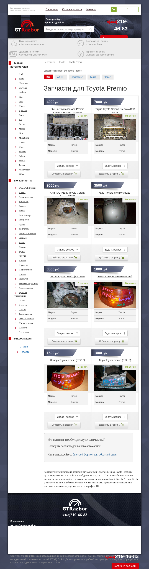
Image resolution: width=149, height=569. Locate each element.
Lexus (19, 124)
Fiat (18, 97)
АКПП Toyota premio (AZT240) (67, 276)
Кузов (19, 251)
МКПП (20, 256)
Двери (19, 224)
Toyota (19, 165)
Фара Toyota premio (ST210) (115, 360)
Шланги (20, 327)
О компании (52, 9)
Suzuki (19, 160)
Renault (20, 151)
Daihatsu (20, 92)
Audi (19, 74)
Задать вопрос (67, 165)
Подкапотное (23, 269)
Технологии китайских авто (26, 547)
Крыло (19, 247)
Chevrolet (21, 83)
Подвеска (21, 265)
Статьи (24, 346)
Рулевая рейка (23, 288)
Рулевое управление (20, 294)
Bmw (19, 78)
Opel (18, 147)
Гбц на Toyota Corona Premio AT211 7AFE (114, 110)
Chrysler (20, 87)
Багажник (21, 201)
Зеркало (20, 237)
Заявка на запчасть (125, 566)
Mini (18, 133)
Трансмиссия (23, 314)
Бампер (20, 206)
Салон (19, 300)
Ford (18, 101)
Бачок (19, 210)
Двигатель (21, 228)
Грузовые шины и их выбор (26, 543)
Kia (18, 119)
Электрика (21, 332)
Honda (19, 106)
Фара (107, 77)
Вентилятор (22, 215)
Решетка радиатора (26, 283)
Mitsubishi (21, 137)
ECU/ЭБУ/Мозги (24, 187)
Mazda (19, 128)
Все (48, 77)
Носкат (20, 260)
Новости (24, 352)
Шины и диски (24, 323)
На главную (49, 62)
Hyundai (20, 110)
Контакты (91, 9)
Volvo (19, 174)
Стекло (20, 309)
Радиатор (21, 278)
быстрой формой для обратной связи (95, 454)
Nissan (19, 142)
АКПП (19, 192)
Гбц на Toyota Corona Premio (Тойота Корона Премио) (67, 110)
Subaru (19, 156)
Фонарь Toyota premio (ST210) (114, 276)
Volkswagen (22, 169)
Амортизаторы (23, 197)
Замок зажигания (25, 233)
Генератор (21, 219)
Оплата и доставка (72, 9)
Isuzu (19, 115)
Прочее (20, 274)
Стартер (20, 305)
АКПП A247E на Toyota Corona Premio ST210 (67, 193)
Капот (19, 242)
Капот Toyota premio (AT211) (115, 192)
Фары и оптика (24, 318)
